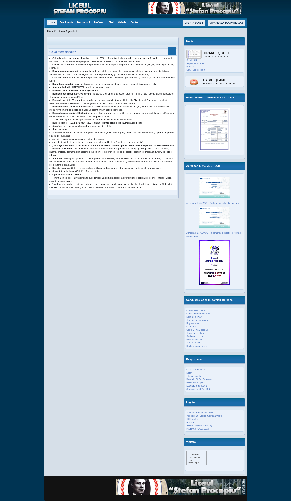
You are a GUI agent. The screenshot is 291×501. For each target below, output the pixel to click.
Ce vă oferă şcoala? (62, 52)
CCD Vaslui (192, 419)
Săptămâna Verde (195, 63)
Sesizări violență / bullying (199, 425)
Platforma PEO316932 (197, 428)
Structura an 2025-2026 (198, 389)
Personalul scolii (194, 339)
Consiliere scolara (195, 333)
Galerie (122, 22)
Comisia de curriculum (197, 320)
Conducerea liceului (196, 310)
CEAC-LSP (191, 326)
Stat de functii (193, 342)
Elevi (111, 22)
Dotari (189, 373)
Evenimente (66, 22)
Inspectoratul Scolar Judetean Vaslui (204, 416)
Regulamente (192, 323)
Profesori (99, 22)
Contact (134, 22)
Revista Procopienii (195, 382)
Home (52, 22)
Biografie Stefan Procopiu (199, 379)
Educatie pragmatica (196, 385)
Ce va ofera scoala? (196, 369)
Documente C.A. (194, 317)
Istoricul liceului (193, 376)
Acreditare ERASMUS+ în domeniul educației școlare (212, 203)
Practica (190, 66)
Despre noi (83, 22)
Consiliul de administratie (198, 313)
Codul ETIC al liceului (197, 330)
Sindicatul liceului (194, 336)
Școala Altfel (192, 60)
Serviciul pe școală (195, 70)
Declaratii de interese (196, 346)
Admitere (190, 422)
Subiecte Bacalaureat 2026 (199, 412)
